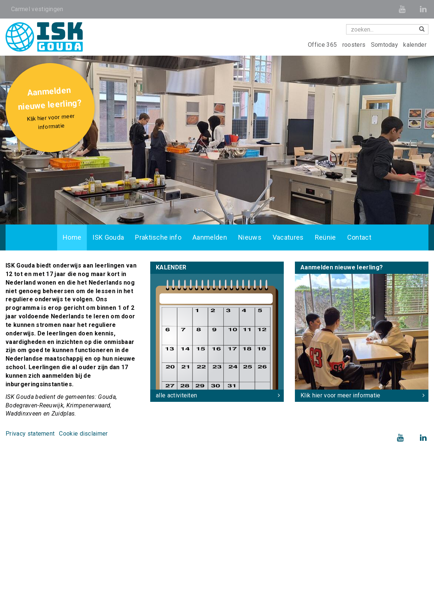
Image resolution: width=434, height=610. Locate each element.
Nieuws (250, 237)
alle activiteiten (176, 395)
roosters (354, 44)
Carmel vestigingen (37, 9)
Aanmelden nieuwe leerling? (51, 109)
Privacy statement (30, 433)
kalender (415, 44)
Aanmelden (210, 237)
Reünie (325, 237)
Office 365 (323, 44)
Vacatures (288, 237)
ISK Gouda (108, 237)
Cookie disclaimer (83, 433)
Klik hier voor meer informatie (340, 395)
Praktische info (158, 237)
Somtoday (385, 44)
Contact (359, 237)
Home (72, 237)
